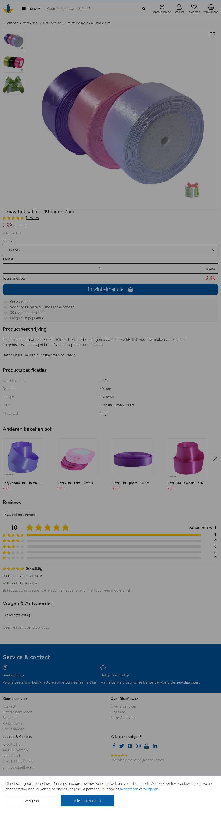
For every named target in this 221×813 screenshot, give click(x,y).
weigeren (150, 789)
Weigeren (32, 800)
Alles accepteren (87, 800)
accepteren (129, 789)
